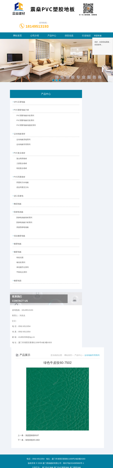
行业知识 (86, 35)
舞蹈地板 (18, 202)
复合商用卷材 (20, 159)
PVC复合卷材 (19, 152)
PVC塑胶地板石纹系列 (23, 121)
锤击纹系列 (19, 260)
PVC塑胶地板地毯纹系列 (24, 126)
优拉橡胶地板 (19, 233)
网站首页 (17, 35)
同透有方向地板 (21, 182)
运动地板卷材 (19, 133)
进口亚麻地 (18, 194)
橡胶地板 (18, 249)
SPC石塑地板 (19, 102)
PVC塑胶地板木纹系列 (23, 116)
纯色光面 (18, 256)
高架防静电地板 (21, 226)
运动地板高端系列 (21, 140)
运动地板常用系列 (21, 145)
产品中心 (52, 35)
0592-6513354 (38, 455)
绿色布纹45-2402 (32, 436)
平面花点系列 (20, 270)
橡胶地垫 (18, 277)
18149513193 (37, 26)
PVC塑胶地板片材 (21, 109)
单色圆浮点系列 (21, 265)
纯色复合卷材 (20, 169)
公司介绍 (34, 35)
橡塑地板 (18, 241)
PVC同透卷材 (19, 175)
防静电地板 (18, 210)
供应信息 (69, 35)
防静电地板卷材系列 (22, 217)
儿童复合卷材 (20, 164)
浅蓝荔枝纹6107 (32, 431)
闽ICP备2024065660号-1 (73, 459)
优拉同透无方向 (21, 187)
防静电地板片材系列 (22, 221)
